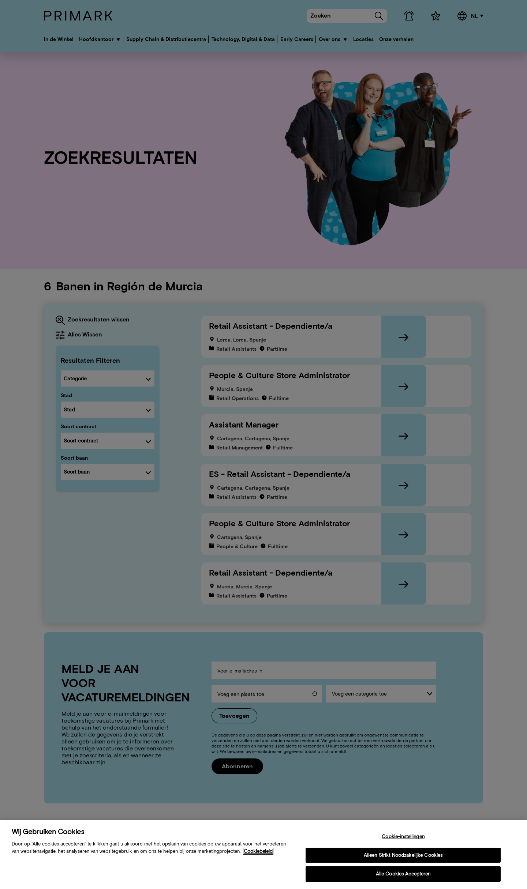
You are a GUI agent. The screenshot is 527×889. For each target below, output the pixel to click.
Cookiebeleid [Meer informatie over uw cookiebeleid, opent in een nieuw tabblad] (258, 851)
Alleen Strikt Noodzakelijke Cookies (403, 855)
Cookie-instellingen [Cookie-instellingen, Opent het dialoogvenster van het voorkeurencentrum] (403, 837)
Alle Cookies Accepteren (403, 874)
